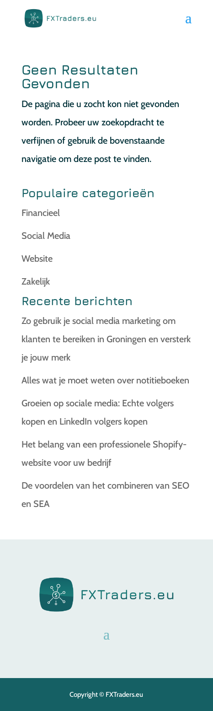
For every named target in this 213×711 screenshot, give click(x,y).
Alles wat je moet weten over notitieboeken (105, 380)
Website (37, 258)
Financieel (40, 212)
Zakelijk (35, 281)
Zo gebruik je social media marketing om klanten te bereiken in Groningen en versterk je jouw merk (106, 339)
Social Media (45, 235)
